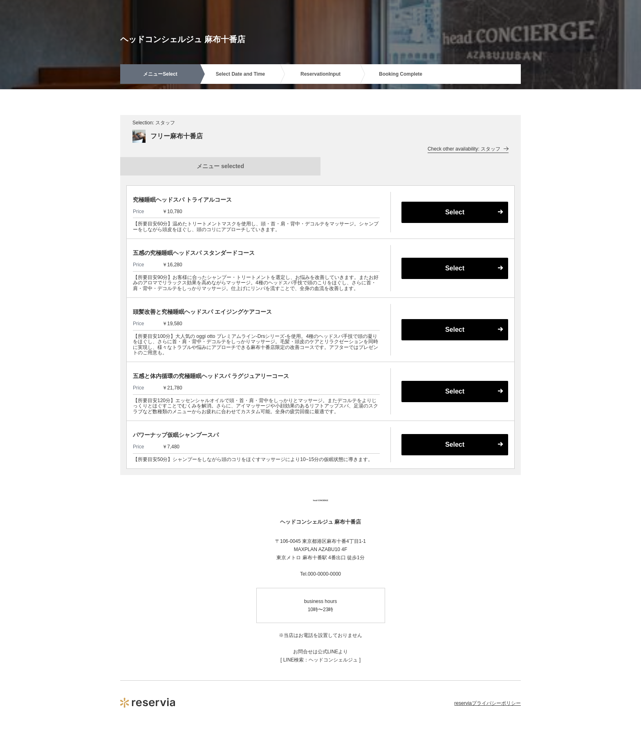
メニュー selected (220, 166)
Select (454, 212)
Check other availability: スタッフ (468, 149)
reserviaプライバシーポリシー (487, 703)
